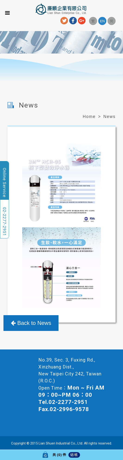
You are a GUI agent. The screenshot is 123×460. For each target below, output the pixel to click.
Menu (7, 13)
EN (102, 21)
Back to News (31, 323)
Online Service (4, 182)
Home (89, 116)
